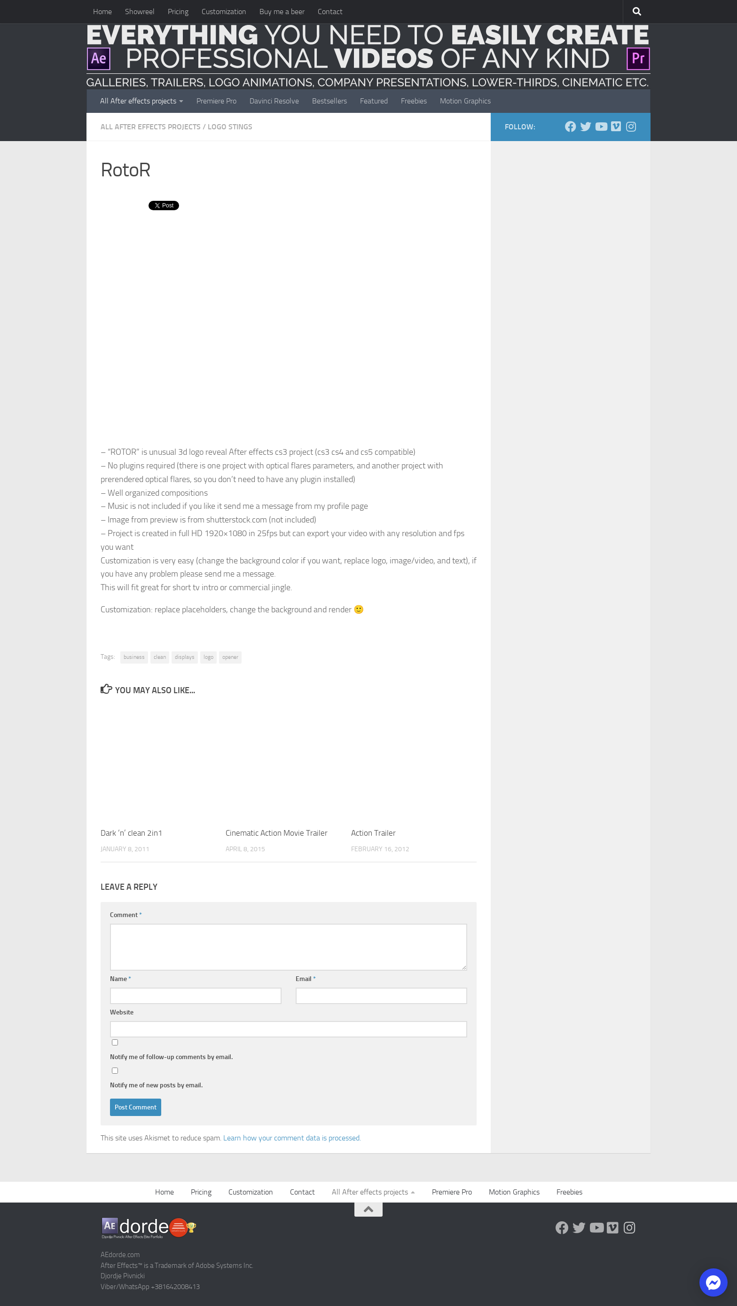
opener (230, 657)
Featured (374, 100)
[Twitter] (585, 126)
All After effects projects (138, 100)
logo (208, 657)
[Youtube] (600, 126)
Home (102, 11)
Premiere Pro (216, 100)
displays (185, 657)
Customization (224, 11)
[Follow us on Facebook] (570, 126)
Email (306, 979)
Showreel (140, 11)
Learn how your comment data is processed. (292, 1137)
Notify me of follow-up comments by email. (171, 1057)
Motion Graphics (465, 100)
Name (120, 979)
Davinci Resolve (274, 100)
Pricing (178, 11)
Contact (330, 11)
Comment (126, 915)
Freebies (414, 100)
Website (121, 1012)
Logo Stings (230, 126)
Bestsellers (329, 100)
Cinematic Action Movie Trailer (277, 833)
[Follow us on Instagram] (630, 126)
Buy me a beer (282, 11)
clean (160, 657)
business (134, 657)
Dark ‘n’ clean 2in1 (132, 833)
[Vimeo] (615, 126)
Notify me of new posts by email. (156, 1085)
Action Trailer (373, 833)
